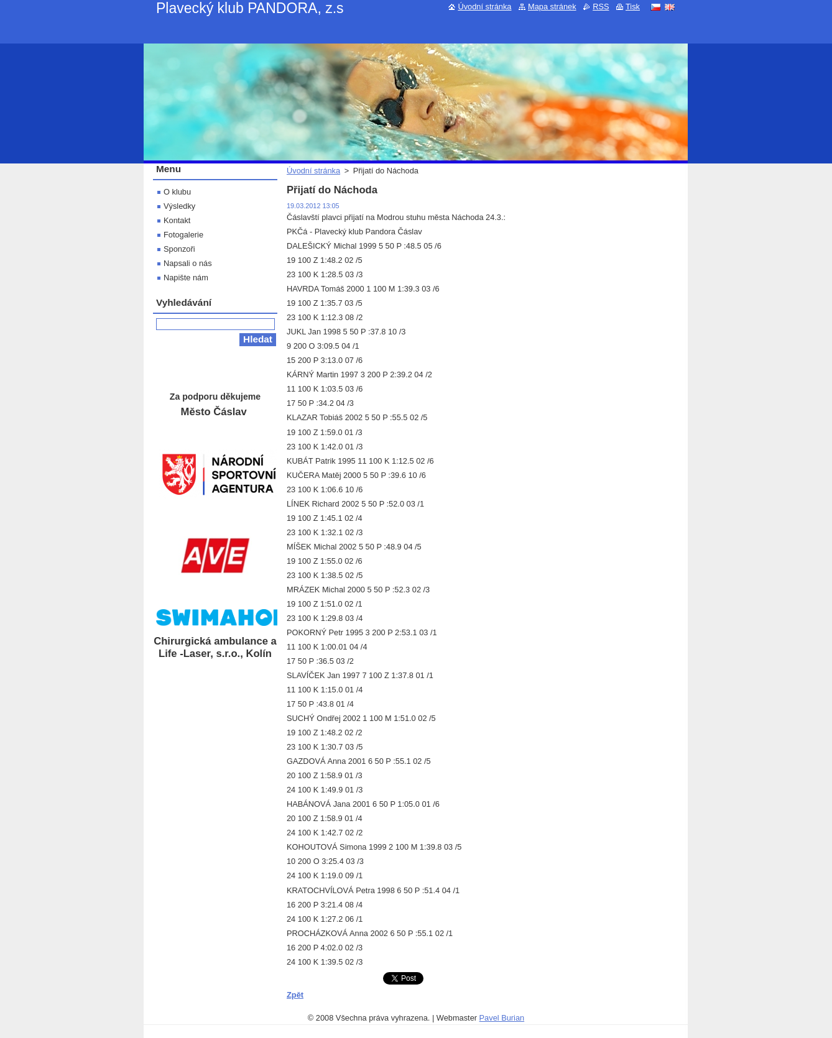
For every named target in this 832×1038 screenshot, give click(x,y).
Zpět (295, 994)
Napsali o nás (188, 263)
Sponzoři (179, 249)
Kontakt (177, 220)
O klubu (177, 191)
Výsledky (179, 206)
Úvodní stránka (313, 170)
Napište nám (186, 277)
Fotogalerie (183, 234)
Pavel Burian (502, 1017)
